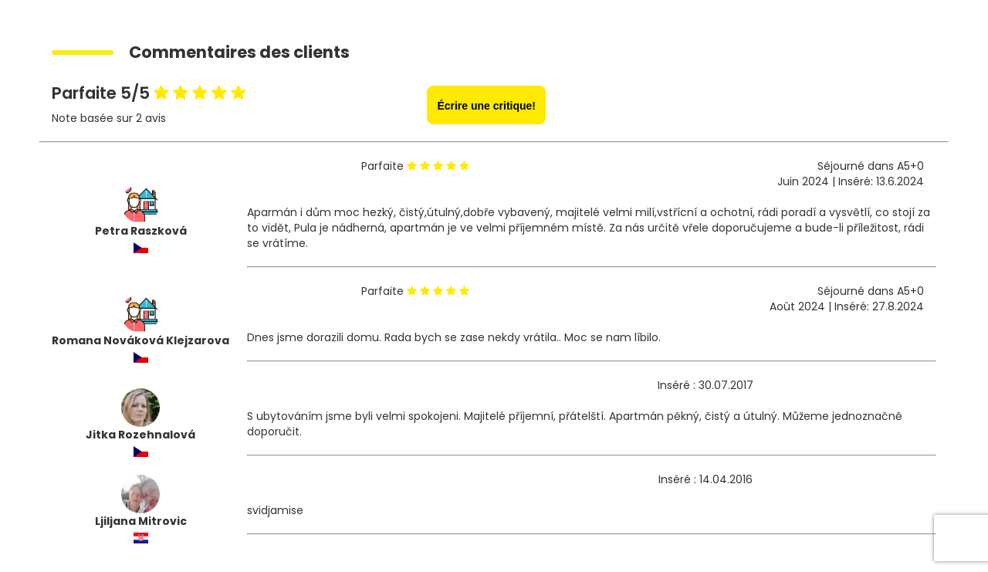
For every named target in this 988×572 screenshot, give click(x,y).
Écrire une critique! (486, 106)
